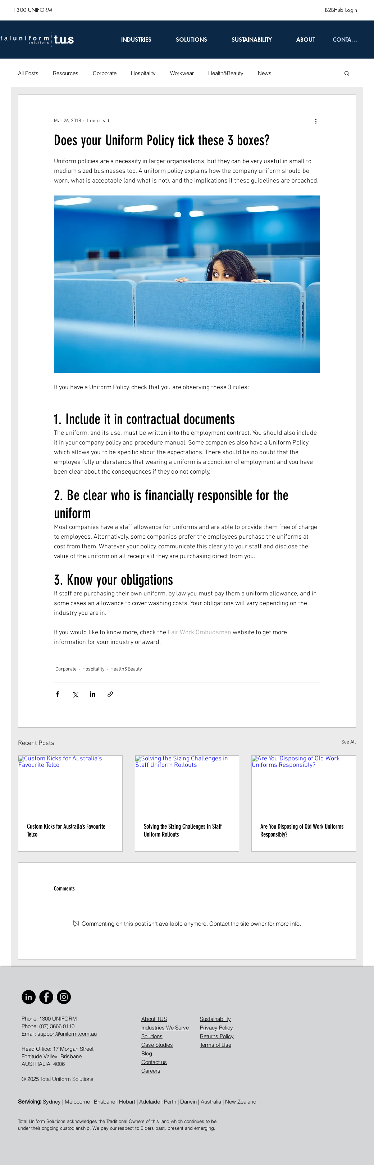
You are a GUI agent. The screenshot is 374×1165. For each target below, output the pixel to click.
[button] (346, 73)
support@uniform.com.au (67, 1033)
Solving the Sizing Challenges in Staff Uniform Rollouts (183, 830)
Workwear (182, 73)
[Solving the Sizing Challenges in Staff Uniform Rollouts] (187, 785)
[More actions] (315, 120)
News (265, 73)
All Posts (28, 73)
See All (348, 742)
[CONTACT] (345, 39)
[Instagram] (64, 997)
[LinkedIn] (29, 997)
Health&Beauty (225, 73)
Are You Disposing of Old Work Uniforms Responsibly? (301, 830)
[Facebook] (46, 997)
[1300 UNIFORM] (32, 10)
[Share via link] (110, 694)
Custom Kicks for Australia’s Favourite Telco (66, 830)
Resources (65, 73)
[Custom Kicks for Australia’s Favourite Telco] (70, 785)
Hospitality (143, 73)
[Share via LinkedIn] (92, 694)
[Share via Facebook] (57, 694)
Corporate (105, 73)
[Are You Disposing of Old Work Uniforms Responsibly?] (304, 785)
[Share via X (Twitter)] (75, 694)
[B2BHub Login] (341, 10)
